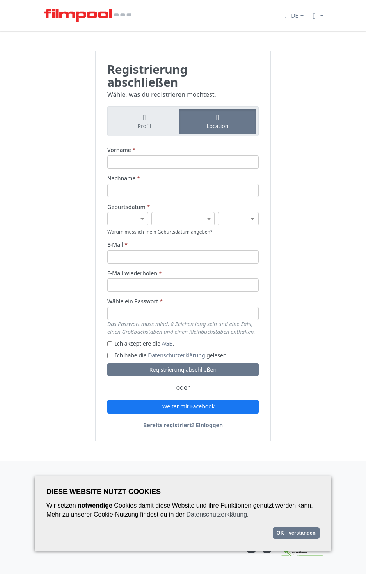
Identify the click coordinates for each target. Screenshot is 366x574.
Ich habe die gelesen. (167, 355)
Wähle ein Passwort (135, 301)
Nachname (123, 178)
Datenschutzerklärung (176, 355)
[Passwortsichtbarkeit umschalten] (255, 313)
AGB (167, 343)
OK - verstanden (296, 533)
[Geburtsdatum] (127, 218)
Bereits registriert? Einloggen (183, 425)
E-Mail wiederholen (134, 273)
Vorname (121, 149)
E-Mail (117, 244)
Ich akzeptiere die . (140, 343)
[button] (293, 15)
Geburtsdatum (128, 206)
